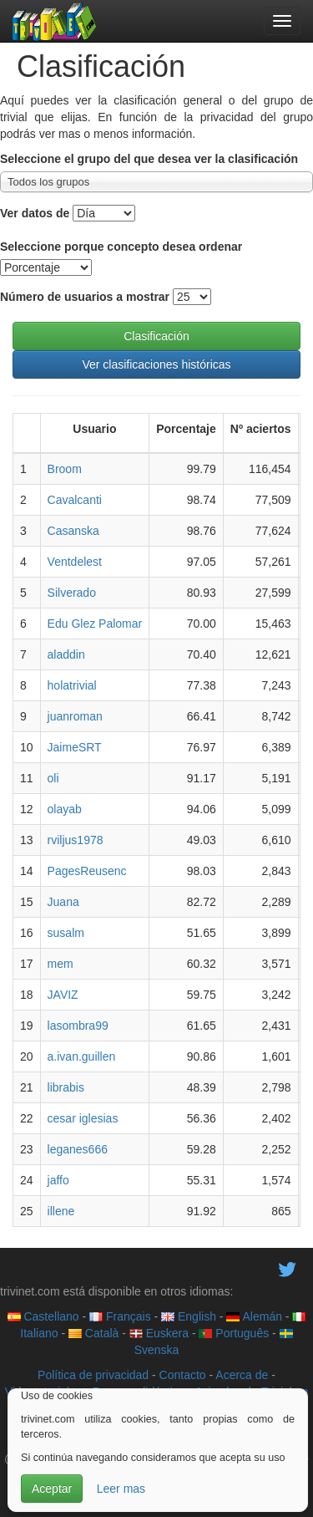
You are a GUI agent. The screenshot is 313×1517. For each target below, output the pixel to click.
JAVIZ (63, 994)
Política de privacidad (93, 1375)
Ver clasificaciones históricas (156, 364)
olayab (65, 809)
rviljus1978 (75, 840)
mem (60, 963)
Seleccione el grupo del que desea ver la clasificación (149, 158)
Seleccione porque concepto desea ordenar (121, 246)
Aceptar (52, 1488)
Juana (63, 902)
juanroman (75, 716)
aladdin (66, 654)
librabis (66, 1087)
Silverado (72, 592)
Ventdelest (75, 561)
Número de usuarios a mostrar (84, 296)
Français (120, 1316)
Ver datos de (34, 213)
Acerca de (241, 1375)
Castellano (43, 1316)
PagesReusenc (87, 871)
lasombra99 (78, 1025)
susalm (66, 932)
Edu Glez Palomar (95, 623)
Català (93, 1333)
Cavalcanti (75, 500)
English (188, 1316)
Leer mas (121, 1488)
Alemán (254, 1316)
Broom (65, 469)
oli (53, 778)
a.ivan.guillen (82, 1056)
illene (61, 1211)
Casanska (73, 530)
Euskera (159, 1333)
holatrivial (72, 685)
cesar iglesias (83, 1118)
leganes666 (78, 1149)
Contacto (182, 1375)
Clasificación (156, 336)
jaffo (58, 1180)
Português (234, 1333)
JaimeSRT (75, 747)
